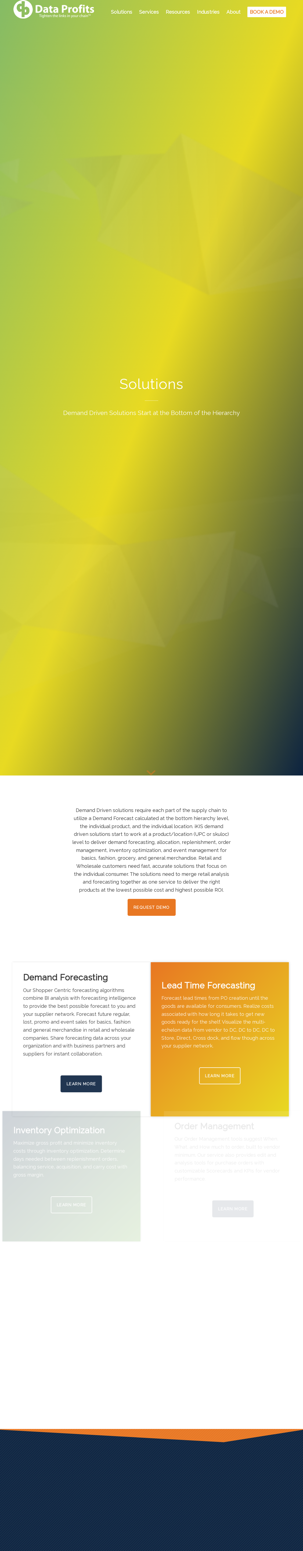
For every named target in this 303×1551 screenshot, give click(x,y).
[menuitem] (121, 12)
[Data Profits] (53, 12)
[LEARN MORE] (228, 1075)
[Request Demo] (152, 907)
